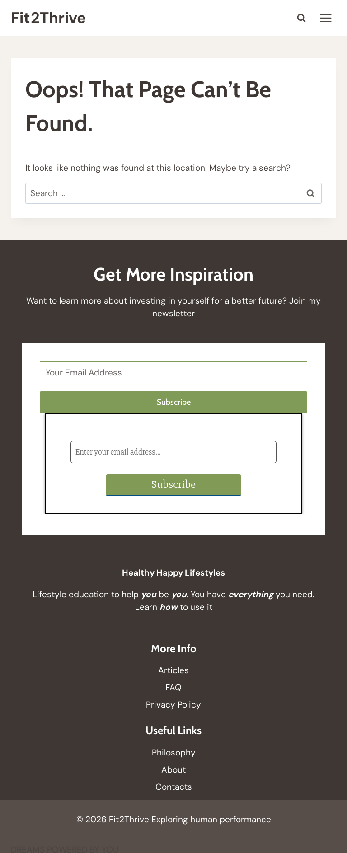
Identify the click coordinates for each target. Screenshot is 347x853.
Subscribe (174, 402)
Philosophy (174, 752)
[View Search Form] (301, 18)
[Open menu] (325, 18)
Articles (173, 670)
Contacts (173, 786)
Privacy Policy (173, 704)
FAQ (173, 687)
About (173, 769)
